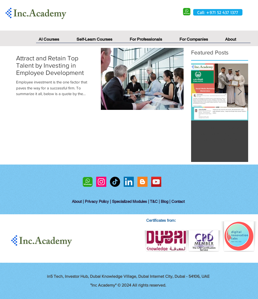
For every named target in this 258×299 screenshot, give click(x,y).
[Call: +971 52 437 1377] (217, 12)
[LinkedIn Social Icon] (129, 182)
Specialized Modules (129, 201)
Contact (178, 201)
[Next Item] (240, 92)
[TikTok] (115, 182)
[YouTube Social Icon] (156, 182)
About (77, 201)
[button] (236, 41)
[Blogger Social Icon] (142, 182)
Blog (164, 201)
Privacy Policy (97, 201)
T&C (154, 201)
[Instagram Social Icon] (101, 182)
